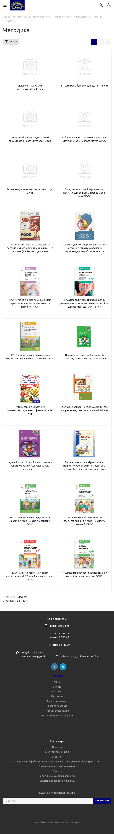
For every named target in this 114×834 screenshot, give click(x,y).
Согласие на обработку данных (57, 780)
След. (20, 597)
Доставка (57, 691)
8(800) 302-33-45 (60, 626)
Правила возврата (57, 706)
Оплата (57, 686)
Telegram (63, 666)
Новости (57, 747)
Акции (57, 682)
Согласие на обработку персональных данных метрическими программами (57, 761)
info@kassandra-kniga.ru (35, 652)
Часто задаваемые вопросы (57, 715)
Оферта (57, 771)
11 (27, 600)
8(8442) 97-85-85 (59, 637)
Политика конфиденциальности (57, 776)
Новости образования (57, 710)
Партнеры (57, 696)
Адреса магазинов (57, 701)
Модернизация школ (57, 752)
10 (24, 600)
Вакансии (57, 756)
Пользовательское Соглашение (57, 766)
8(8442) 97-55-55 (59, 633)
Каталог (57, 675)
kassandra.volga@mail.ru (35, 656)
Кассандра (57, 741)
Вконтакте (54, 666)
